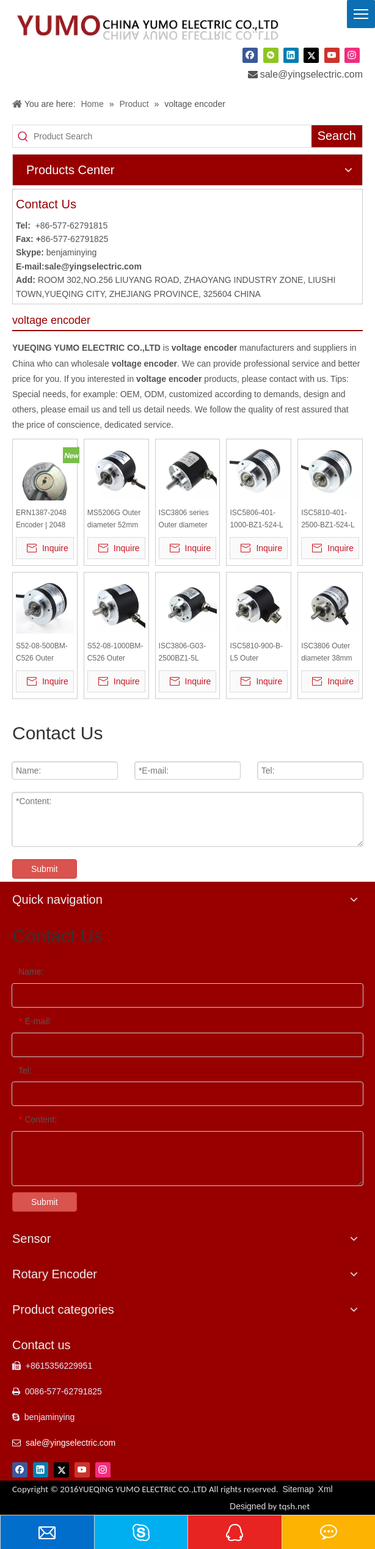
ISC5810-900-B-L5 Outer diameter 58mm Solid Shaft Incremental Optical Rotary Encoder (256, 653)
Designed (270, 1506)
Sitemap (297, 1489)
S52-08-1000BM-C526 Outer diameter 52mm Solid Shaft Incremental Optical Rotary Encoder (115, 653)
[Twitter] (311, 55)
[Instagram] (352, 55)
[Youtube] (332, 55)
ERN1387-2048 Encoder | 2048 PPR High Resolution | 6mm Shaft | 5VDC (44, 519)
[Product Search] (172, 136)
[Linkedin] (291, 55)
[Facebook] (250, 55)
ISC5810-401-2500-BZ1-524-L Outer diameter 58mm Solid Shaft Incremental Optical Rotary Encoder (330, 519)
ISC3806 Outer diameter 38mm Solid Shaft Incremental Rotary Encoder (326, 653)
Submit (44, 869)
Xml (325, 1489)
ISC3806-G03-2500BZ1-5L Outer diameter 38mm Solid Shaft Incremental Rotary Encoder (188, 653)
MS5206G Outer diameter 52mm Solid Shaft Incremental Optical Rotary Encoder (113, 519)
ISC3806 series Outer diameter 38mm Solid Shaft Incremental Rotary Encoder (188, 519)
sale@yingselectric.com (311, 74)
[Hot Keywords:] (336, 136)
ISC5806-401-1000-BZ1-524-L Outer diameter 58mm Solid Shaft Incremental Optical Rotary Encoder (259, 519)
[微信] (271, 55)
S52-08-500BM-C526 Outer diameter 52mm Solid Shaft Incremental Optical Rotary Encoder (42, 653)
